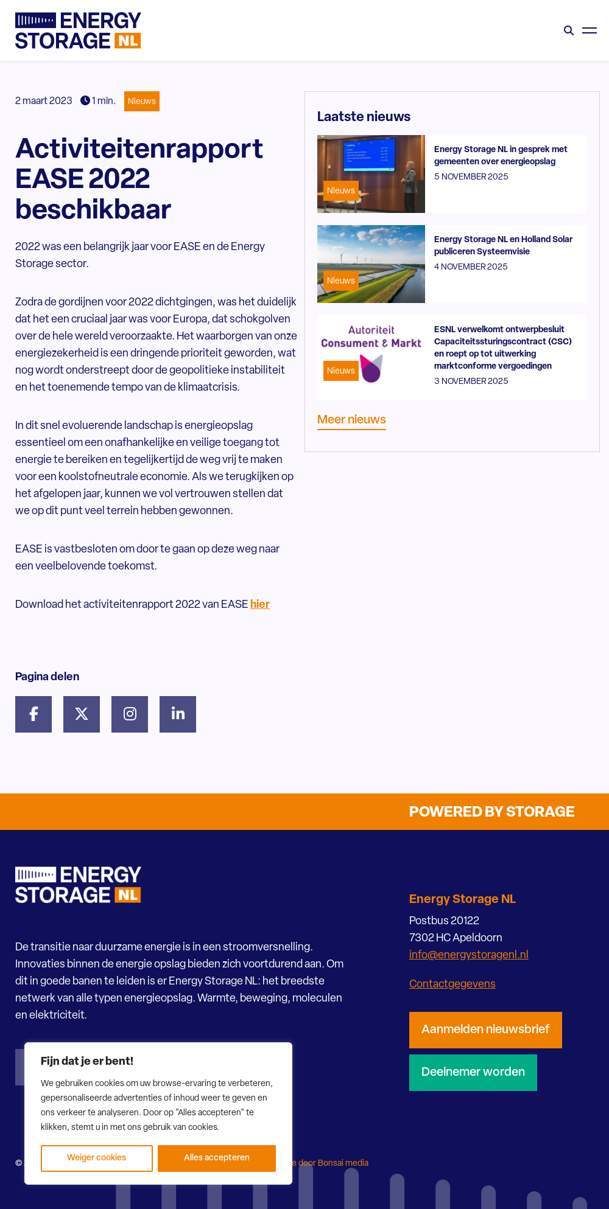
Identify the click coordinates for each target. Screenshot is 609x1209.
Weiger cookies (96, 1158)
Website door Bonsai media (316, 1163)
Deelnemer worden (473, 1073)
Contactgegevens (452, 985)
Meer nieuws (351, 420)
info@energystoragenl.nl (469, 955)
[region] (158, 1113)
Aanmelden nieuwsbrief (485, 1030)
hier (260, 605)
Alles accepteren (217, 1158)
